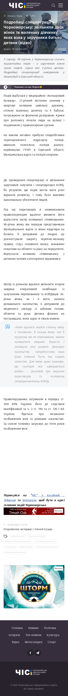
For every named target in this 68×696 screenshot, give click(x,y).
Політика (50, 628)
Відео (15, 642)
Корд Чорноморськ (10, 547)
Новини (33, 628)
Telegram (10, 500)
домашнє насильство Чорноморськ (47, 547)
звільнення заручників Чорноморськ (15, 552)
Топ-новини (33, 635)
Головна (17, 628)
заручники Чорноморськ (17, 536)
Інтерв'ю (14, 635)
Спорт (52, 642)
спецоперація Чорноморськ (37, 536)
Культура (53, 635)
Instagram (29, 500)
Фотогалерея (33, 642)
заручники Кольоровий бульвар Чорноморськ (18, 541)
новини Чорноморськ (26, 547)
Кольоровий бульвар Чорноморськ (45, 541)
